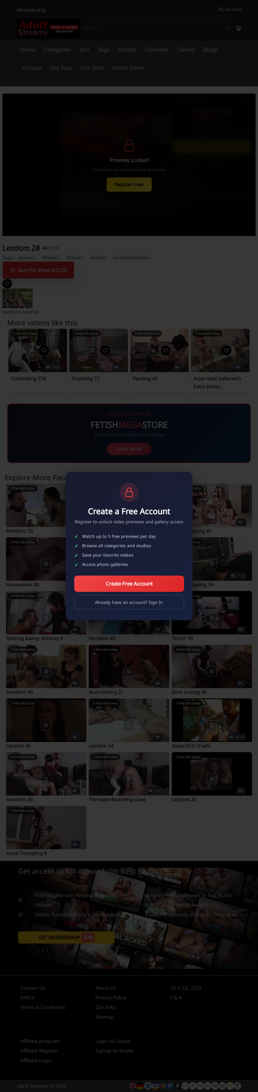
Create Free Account (129, 583)
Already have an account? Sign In (129, 602)
